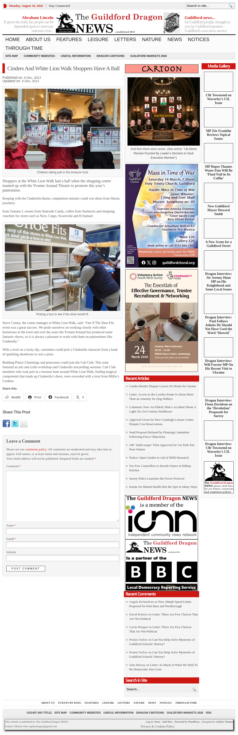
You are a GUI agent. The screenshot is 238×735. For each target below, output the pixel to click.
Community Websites (39, 55)
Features (69, 39)
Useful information (76, 55)
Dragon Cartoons (111, 55)
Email (11, 539)
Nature (152, 39)
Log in (149, 721)
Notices (198, 39)
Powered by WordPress (187, 721)
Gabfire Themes (224, 721)
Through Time (24, 48)
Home (12, 39)
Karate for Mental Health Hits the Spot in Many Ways (163, 487)
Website (11, 552)
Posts (157, 721)
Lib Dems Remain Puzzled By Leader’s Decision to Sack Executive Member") (165, 153)
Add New (167, 721)
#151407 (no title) (38, 712)
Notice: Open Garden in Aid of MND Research (159, 457)
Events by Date (69, 702)
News (174, 39)
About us (38, 39)
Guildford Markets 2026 (148, 55)
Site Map (11, 55)
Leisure (98, 39)
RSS (209, 712)
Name (11, 525)
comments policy (35, 449)
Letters (125, 39)
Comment (13, 466)
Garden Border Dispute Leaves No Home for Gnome (162, 386)
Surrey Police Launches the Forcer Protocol (156, 478)
